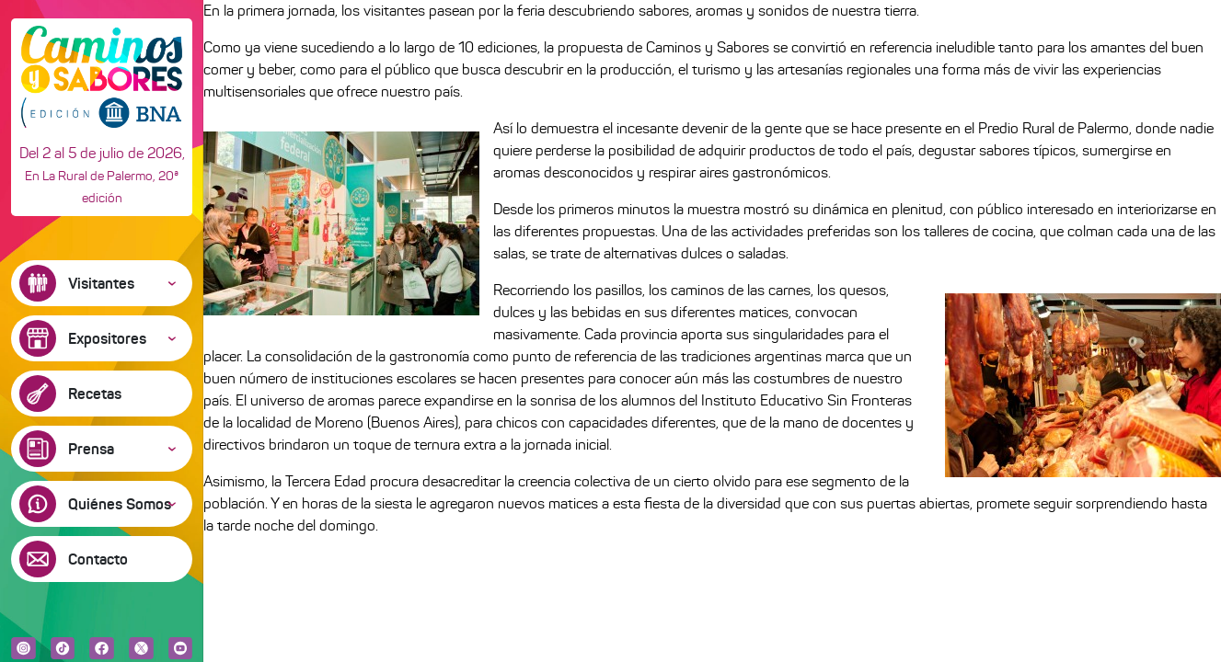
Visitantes (101, 283)
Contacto (98, 559)
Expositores (107, 338)
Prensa (91, 448)
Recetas (94, 393)
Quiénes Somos (119, 504)
